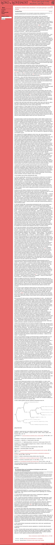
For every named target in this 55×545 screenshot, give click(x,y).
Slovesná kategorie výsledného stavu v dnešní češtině (33, 435)
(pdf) (51, 13)
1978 (39, 25)
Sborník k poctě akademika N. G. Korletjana (33, 538)
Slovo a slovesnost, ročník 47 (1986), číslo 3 (38, 535)
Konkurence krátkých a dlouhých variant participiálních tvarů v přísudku (33, 450)
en (51, 6)
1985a (15, 71)
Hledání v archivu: (5, 16)
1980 (31, 504)
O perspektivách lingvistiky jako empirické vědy (29, 461)
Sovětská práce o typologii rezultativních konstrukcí (29, 457)
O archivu (3, 9)
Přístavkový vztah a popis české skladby (35, 540)
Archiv (2, 11)
